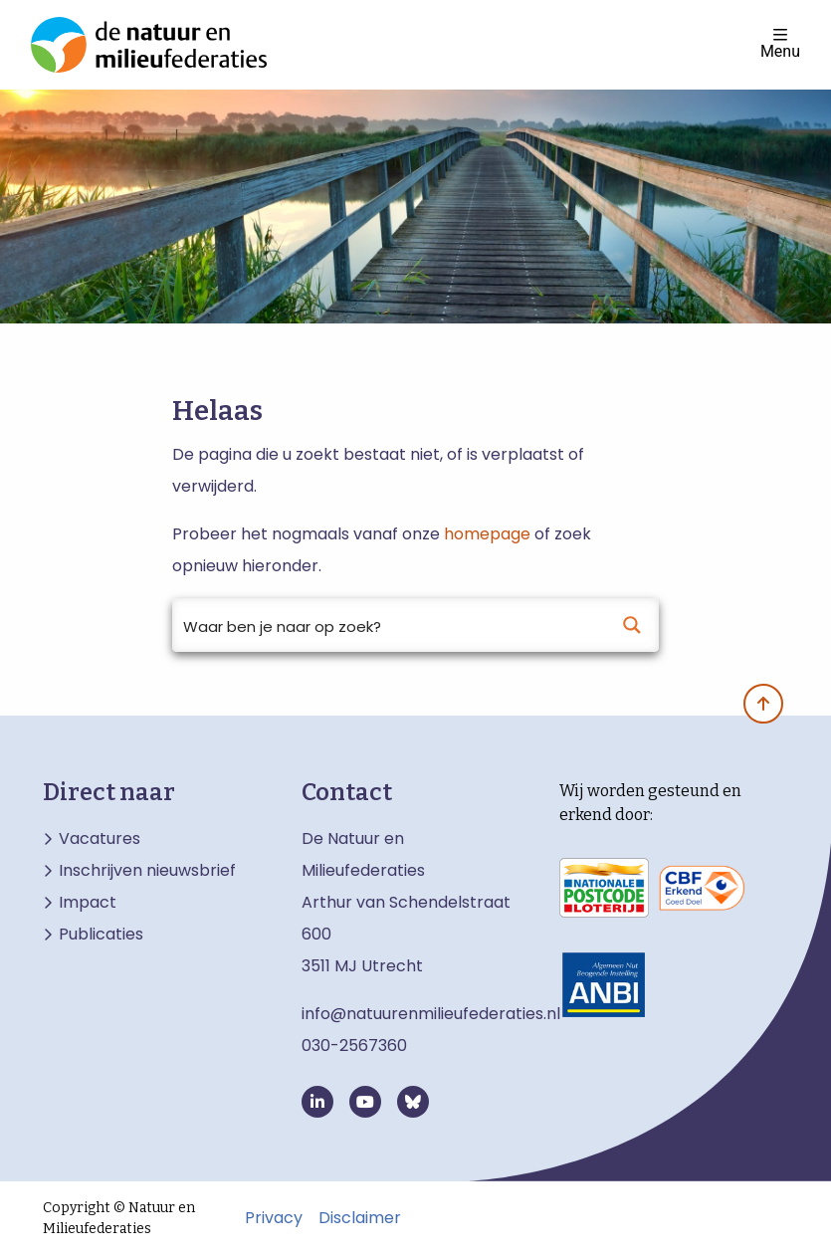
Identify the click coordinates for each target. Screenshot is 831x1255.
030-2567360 (354, 1045)
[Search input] (389, 625)
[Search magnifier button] (632, 625)
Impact (87, 903)
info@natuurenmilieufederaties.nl (431, 1013)
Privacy (274, 1218)
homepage (487, 534)
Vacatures (99, 839)
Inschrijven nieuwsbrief (147, 871)
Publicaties (101, 934)
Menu (780, 43)
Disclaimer (359, 1218)
